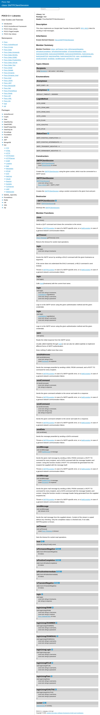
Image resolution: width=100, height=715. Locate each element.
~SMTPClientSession (46, 201)
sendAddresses (85, 56)
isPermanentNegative (75, 49)
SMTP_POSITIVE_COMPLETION (47, 138)
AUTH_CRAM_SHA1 (43, 112)
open (78, 56)
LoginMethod (42, 99)
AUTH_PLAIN (41, 120)
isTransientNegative (75, 51)
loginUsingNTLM (42, 56)
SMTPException (48, 228)
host (65, 49)
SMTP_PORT (41, 85)
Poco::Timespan (42, 238)
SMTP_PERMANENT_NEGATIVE (47, 151)
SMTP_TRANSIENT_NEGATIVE (47, 146)
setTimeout (70, 58)
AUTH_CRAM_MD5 (43, 107)
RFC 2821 (84, 28)
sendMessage (60, 58)
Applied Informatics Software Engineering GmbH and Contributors (65, 713)
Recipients (41, 68)
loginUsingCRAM (42, 54)
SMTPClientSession (45, 161)
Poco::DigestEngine (44, 616)
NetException (85, 228)
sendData (51, 58)
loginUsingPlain (54, 56)
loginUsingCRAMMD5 (56, 54)
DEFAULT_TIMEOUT (43, 94)
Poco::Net (6, 2)
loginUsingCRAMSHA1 (73, 54)
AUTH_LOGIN (41, 116)
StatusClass (42, 133)
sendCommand (41, 58)
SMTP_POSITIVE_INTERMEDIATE (48, 142)
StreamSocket (46, 165)
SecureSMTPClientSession (64, 40)
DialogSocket (41, 706)
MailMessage (46, 452)
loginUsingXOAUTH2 (67, 56)
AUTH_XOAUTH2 (42, 124)
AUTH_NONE (41, 103)
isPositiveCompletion (43, 51)
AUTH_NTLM (41, 129)
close (53, 49)
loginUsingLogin (87, 54)
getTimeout (59, 49)
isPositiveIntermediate (59, 51)
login (84, 51)
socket (77, 58)
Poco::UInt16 (42, 185)
